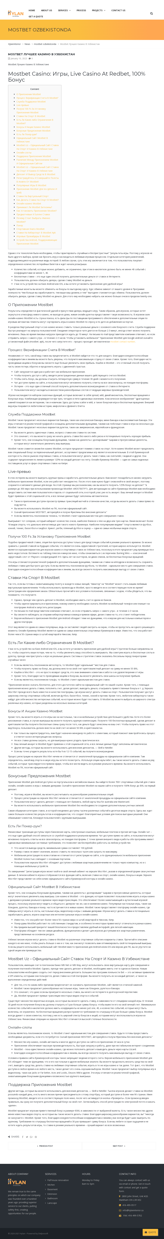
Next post (118, 1146)
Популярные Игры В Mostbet (31, 185)
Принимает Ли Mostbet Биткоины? (34, 207)
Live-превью (22, 105)
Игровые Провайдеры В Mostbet (33, 236)
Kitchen (51, 1184)
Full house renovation (58, 1180)
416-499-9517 (139, 3)
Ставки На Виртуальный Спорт (32, 196)
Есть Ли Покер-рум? (26, 134)
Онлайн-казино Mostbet (28, 203)
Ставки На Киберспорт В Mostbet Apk (36, 232)
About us (46, 10)
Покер (19, 225)
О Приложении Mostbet (28, 94)
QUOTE (150, 1232)
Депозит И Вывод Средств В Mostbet (35, 174)
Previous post (46, 1146)
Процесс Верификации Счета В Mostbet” (37, 97)
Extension (52, 1193)
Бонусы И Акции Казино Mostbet (33, 127)
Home (32, 10)
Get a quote (36, 16)
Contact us (118, 10)
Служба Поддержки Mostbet (31, 101)
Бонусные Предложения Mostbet (33, 130)
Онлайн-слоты (23, 152)
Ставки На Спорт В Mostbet (30, 116)
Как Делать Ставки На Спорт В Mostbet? (37, 199)
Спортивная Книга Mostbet (30, 228)
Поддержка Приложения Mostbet (33, 156)
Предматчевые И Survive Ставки (33, 214)
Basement (52, 1189)
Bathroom (52, 1198)
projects (97, 10)
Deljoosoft (43, 1233)
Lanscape (52, 1202)
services (63, 10)
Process (81, 10)
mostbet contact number (122, 341)
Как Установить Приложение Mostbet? (36, 210)
